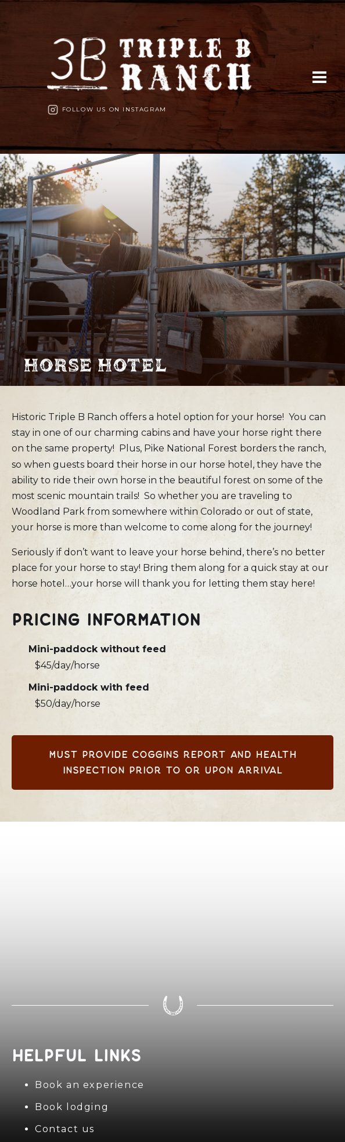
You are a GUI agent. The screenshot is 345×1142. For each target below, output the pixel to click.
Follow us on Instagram (114, 109)
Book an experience (90, 1084)
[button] (319, 76)
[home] (155, 68)
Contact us (65, 1128)
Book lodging (72, 1106)
